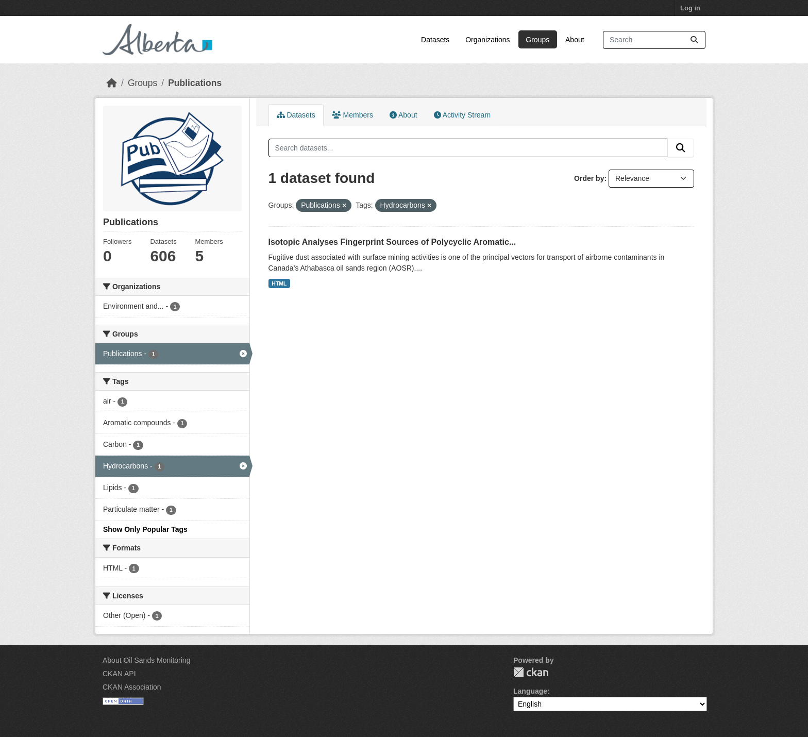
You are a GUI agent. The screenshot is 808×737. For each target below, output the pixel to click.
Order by (589, 178)
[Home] (112, 83)
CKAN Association (132, 687)
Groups (537, 40)
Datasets (435, 40)
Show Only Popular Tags (145, 529)
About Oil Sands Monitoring (146, 660)
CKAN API (119, 673)
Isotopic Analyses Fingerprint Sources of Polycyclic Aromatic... (392, 242)
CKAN (530, 672)
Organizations (487, 40)
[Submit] (694, 40)
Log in (690, 8)
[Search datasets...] (654, 40)
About (574, 40)
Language (530, 691)
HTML (279, 283)
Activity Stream (462, 115)
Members (352, 115)
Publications (195, 83)
